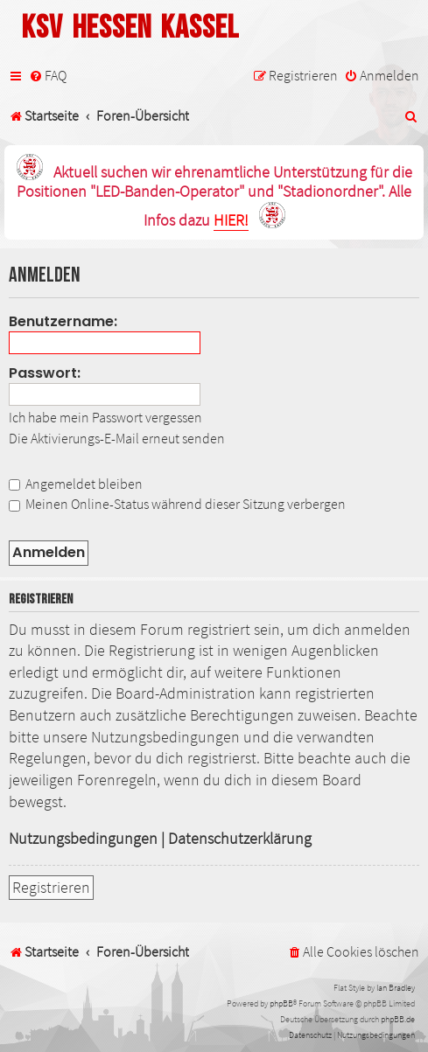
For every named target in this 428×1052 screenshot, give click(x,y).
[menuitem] (48, 75)
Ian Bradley (395, 987)
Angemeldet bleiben (76, 483)
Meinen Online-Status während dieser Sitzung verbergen (177, 503)
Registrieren (51, 887)
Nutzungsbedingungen (83, 838)
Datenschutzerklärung (240, 838)
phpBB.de (398, 1019)
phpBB (281, 1003)
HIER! (231, 221)
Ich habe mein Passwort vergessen (105, 417)
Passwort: (45, 373)
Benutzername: (63, 321)
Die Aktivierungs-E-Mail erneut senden (117, 438)
